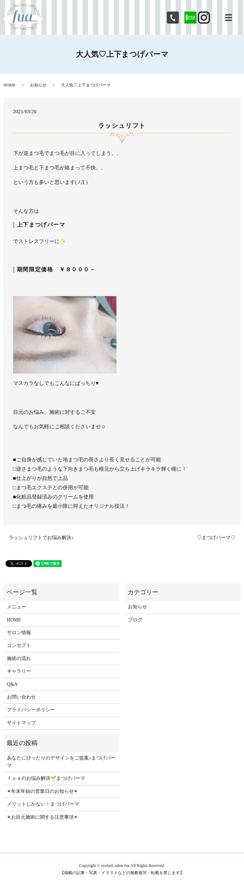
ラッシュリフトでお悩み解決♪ (41, 537)
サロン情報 (19, 632)
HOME (9, 85)
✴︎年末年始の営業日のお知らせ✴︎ (42, 791)
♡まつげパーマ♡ (216, 537)
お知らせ (38, 85)
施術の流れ (19, 658)
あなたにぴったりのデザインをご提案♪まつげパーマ (61, 761)
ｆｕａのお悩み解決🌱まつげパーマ (46, 778)
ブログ (135, 619)
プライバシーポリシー (31, 709)
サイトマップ (21, 722)
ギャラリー (19, 671)
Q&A (12, 684)
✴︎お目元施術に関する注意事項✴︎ (42, 817)
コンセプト (19, 645)
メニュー (16, 606)
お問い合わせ (21, 697)
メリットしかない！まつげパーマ (43, 804)
